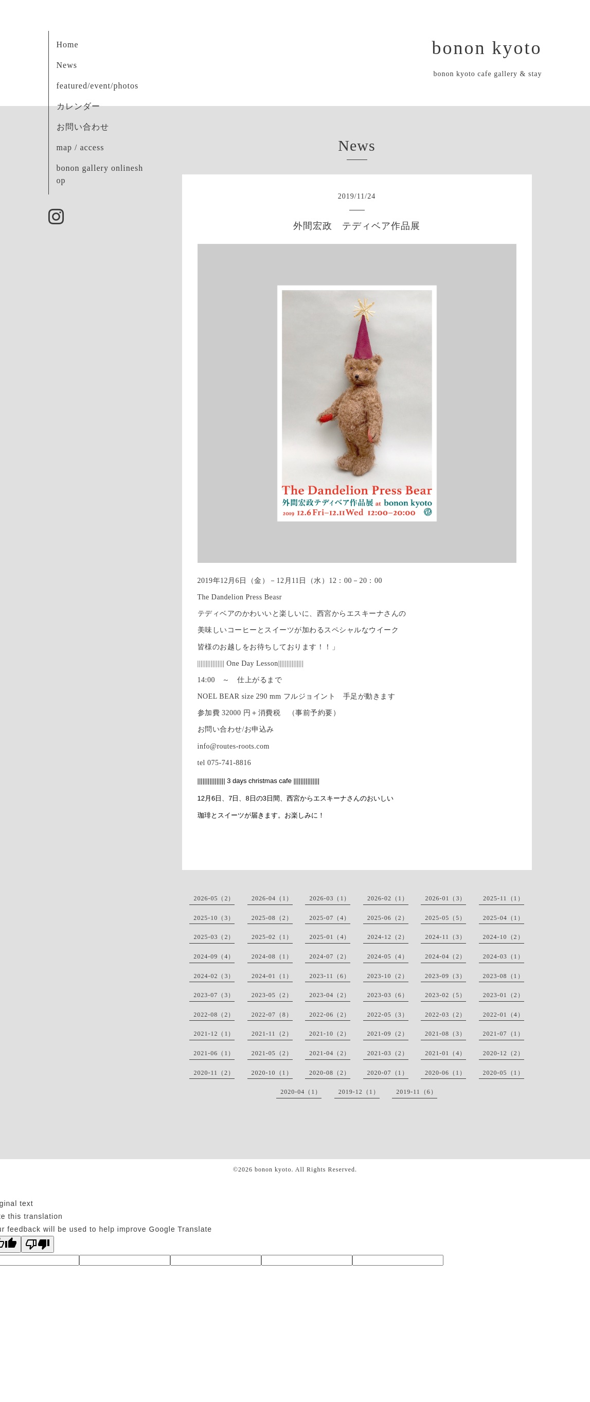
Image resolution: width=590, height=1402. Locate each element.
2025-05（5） (445, 917)
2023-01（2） (503, 995)
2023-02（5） (445, 995)
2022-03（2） (445, 1014)
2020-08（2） (329, 1072)
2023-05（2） (272, 995)
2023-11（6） (329, 976)
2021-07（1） (503, 1033)
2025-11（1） (503, 898)
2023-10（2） (387, 976)
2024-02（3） (214, 976)
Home (68, 44)
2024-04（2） (445, 956)
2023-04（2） (329, 995)
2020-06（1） (445, 1072)
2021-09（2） (387, 1033)
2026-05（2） (214, 898)
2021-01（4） (445, 1053)
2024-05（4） (387, 956)
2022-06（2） (329, 1014)
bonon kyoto (487, 48)
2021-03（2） (387, 1053)
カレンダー (78, 106)
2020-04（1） (300, 1091)
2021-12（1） (214, 1033)
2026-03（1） (329, 898)
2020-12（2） (503, 1053)
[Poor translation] (37, 1244)
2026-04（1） (272, 898)
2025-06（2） (387, 917)
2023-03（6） (387, 995)
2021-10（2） (329, 1033)
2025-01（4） (329, 936)
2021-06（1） (214, 1053)
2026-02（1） (387, 898)
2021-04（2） (329, 1053)
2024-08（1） (272, 956)
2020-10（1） (272, 1072)
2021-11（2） (272, 1033)
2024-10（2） (503, 936)
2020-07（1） (387, 1072)
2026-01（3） (445, 898)
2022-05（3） (387, 1014)
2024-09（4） (214, 956)
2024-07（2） (329, 956)
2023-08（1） (503, 976)
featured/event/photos (98, 85)
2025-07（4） (329, 917)
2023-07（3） (214, 995)
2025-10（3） (214, 917)
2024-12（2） (387, 936)
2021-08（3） (445, 1033)
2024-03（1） (503, 956)
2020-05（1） (503, 1072)
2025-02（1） (272, 936)
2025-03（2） (214, 936)
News (67, 65)
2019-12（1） (359, 1091)
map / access (80, 147)
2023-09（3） (445, 976)
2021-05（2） (272, 1053)
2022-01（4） (503, 1014)
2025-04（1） (503, 917)
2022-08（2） (214, 1014)
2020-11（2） (214, 1072)
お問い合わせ (83, 126)
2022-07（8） (272, 1014)
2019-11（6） (416, 1091)
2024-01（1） (272, 976)
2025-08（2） (272, 917)
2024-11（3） (445, 936)
